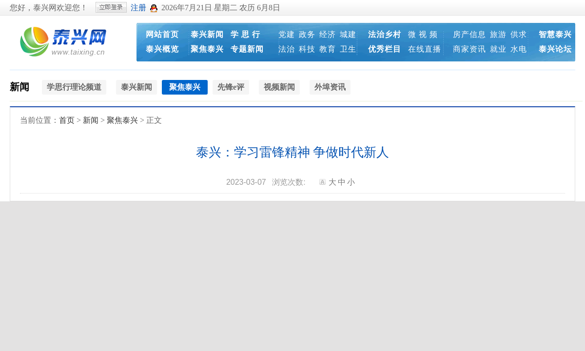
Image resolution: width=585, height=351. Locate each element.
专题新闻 (247, 49)
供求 (518, 34)
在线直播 (424, 49)
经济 (327, 34)
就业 (498, 49)
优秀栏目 (384, 49)
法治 (286, 49)
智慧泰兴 (555, 34)
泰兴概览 (162, 49)
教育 (327, 49)
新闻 (19, 86)
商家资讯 (469, 49)
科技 (307, 49)
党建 (286, 34)
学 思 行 (245, 34)
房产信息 (469, 34)
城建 (348, 34)
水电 (518, 49)
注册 (138, 7)
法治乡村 (384, 34)
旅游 (498, 34)
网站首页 (162, 34)
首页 (67, 120)
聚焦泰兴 (207, 49)
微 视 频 (423, 34)
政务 (307, 34)
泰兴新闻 (207, 34)
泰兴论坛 (555, 49)
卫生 (348, 49)
